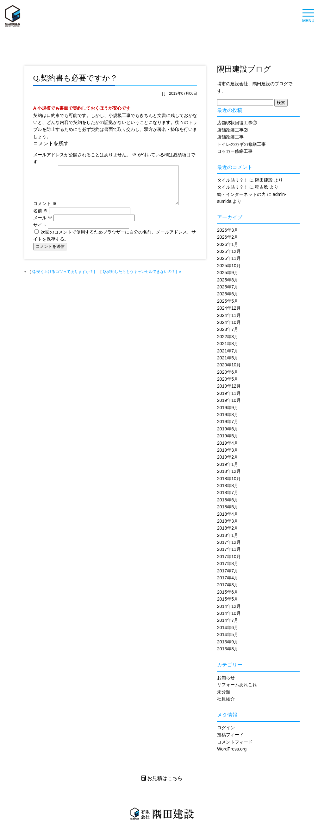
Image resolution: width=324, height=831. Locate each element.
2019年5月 (227, 435)
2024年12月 (229, 308)
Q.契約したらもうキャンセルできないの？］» (142, 279)
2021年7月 (227, 350)
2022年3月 (227, 336)
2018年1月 (227, 535)
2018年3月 (227, 521)
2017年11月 (229, 549)
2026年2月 (227, 237)
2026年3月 (227, 230)
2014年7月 (227, 620)
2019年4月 (227, 443)
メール (42, 225)
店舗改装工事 (230, 136)
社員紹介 (226, 698)
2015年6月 (227, 592)
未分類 (223, 691)
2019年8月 (227, 414)
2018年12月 (229, 471)
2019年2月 (227, 457)
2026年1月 (227, 244)
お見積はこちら (162, 778)
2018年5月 (227, 506)
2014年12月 (229, 606)
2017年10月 (229, 556)
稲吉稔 (261, 187)
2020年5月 (227, 379)
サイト (40, 232)
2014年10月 (229, 613)
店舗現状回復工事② (237, 122)
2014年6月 (227, 627)
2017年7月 (227, 570)
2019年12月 (229, 386)
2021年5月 (227, 357)
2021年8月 (227, 343)
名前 (40, 218)
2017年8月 (227, 563)
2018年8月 (227, 485)
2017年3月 (227, 584)
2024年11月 (229, 315)
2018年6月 (227, 499)
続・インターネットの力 (241, 194)
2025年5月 (227, 301)
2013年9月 (227, 641)
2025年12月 (229, 251)
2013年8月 (227, 648)
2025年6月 (227, 293)
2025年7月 (227, 286)
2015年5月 (227, 599)
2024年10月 (229, 322)
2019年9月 (227, 407)
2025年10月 (229, 265)
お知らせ (226, 677)
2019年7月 (227, 421)
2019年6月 (227, 428)
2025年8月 (227, 279)
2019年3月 (227, 450)
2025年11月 (229, 258)
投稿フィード (230, 734)
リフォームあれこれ (237, 684)
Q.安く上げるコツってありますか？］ (64, 279)
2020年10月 (229, 364)
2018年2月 (227, 528)
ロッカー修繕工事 (234, 151)
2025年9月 (227, 272)
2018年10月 (229, 478)
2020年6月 (227, 372)
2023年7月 (227, 329)
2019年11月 (229, 393)
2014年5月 (227, 634)
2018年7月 (227, 492)
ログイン (226, 727)
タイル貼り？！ (232, 180)
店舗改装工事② (232, 129)
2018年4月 (227, 514)
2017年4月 (227, 577)
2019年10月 (229, 400)
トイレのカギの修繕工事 (241, 144)
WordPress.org (231, 748)
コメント (45, 211)
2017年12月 (229, 542)
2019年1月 (227, 464)
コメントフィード (234, 741)
